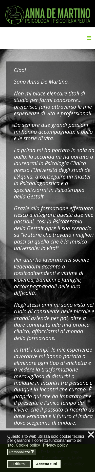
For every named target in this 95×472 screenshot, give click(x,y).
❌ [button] (90, 435)
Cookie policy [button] (28, 445)
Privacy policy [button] (55, 445)
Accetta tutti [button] (46, 464)
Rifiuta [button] (19, 464)
